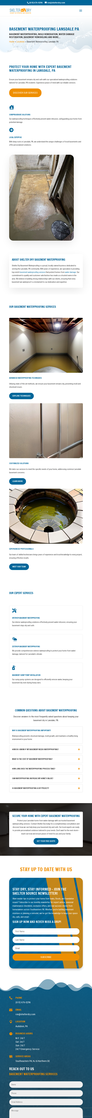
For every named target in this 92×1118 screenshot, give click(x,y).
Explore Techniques (21, 396)
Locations (20, 41)
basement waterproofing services (32, 272)
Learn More (17, 481)
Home (11, 41)
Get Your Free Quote (46, 841)
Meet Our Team (19, 567)
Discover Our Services (25, 92)
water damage (70, 272)
